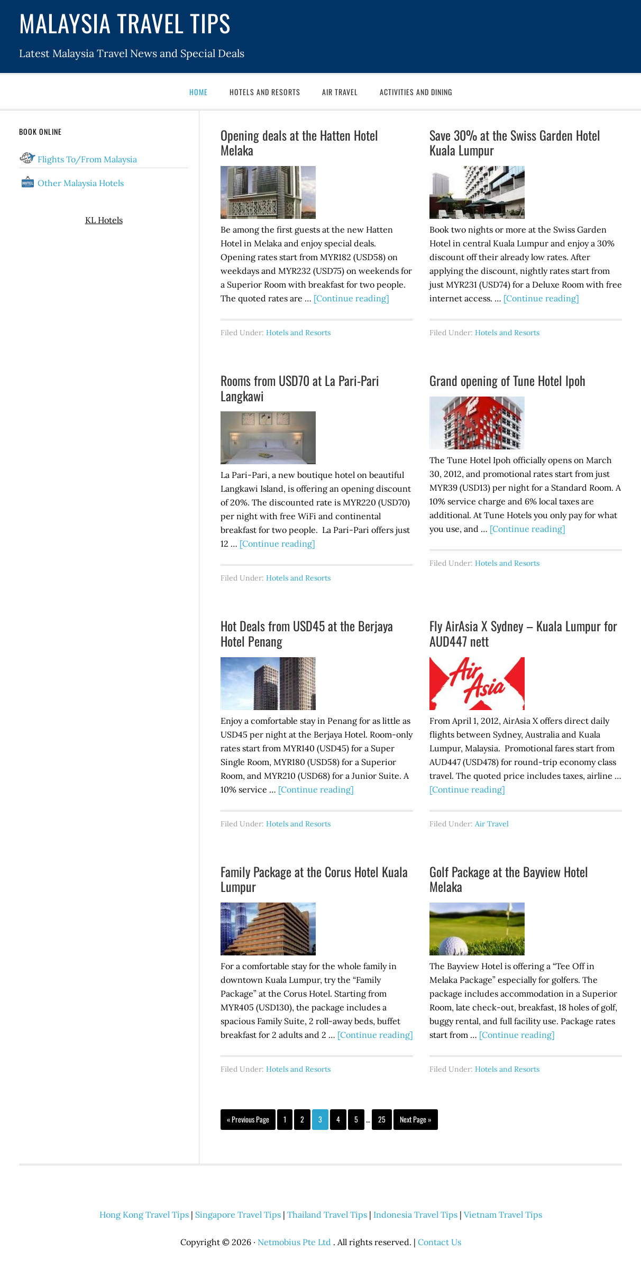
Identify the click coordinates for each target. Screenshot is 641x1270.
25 (382, 1119)
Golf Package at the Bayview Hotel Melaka (508, 879)
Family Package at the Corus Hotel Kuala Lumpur (314, 879)
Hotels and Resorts (298, 332)
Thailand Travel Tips (327, 1214)
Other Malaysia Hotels (81, 183)
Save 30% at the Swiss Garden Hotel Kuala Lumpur (514, 142)
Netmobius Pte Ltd (294, 1242)
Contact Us (439, 1242)
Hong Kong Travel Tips (144, 1214)
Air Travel (492, 824)
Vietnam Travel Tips (503, 1214)
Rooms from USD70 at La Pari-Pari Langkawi (300, 388)
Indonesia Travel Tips (415, 1214)
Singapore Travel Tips (238, 1214)
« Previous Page (248, 1119)
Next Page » (416, 1119)
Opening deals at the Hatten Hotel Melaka (299, 142)
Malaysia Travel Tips (125, 22)
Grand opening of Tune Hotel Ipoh (507, 380)
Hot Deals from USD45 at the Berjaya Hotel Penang (307, 633)
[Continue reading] (351, 298)
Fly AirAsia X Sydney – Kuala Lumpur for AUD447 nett (523, 633)
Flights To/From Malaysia (87, 159)
